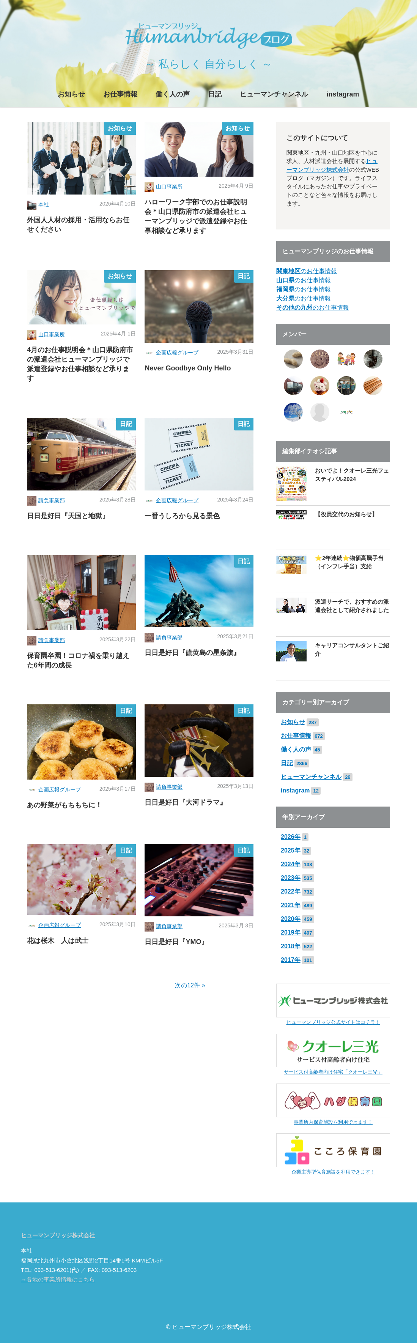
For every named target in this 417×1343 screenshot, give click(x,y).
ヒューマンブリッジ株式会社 (58, 1235)
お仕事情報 (120, 94)
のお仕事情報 (306, 271)
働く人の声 (173, 94)
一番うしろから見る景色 (182, 516)
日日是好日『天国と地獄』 (68, 516)
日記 (215, 94)
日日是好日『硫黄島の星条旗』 (192, 652)
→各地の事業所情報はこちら (58, 1280)
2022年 (291, 891)
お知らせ (71, 94)
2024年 (291, 864)
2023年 (291, 878)
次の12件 (187, 985)
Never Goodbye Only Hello (188, 368)
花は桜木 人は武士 (57, 940)
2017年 (291, 960)
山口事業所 (169, 187)
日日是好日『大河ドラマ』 (186, 802)
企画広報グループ (177, 353)
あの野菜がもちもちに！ (64, 805)
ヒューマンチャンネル (274, 94)
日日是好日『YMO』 (176, 942)
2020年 (291, 919)
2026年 (291, 837)
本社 (43, 204)
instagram (342, 94)
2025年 (291, 850)
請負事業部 (51, 500)
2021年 (291, 905)
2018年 (291, 946)
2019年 (291, 932)
